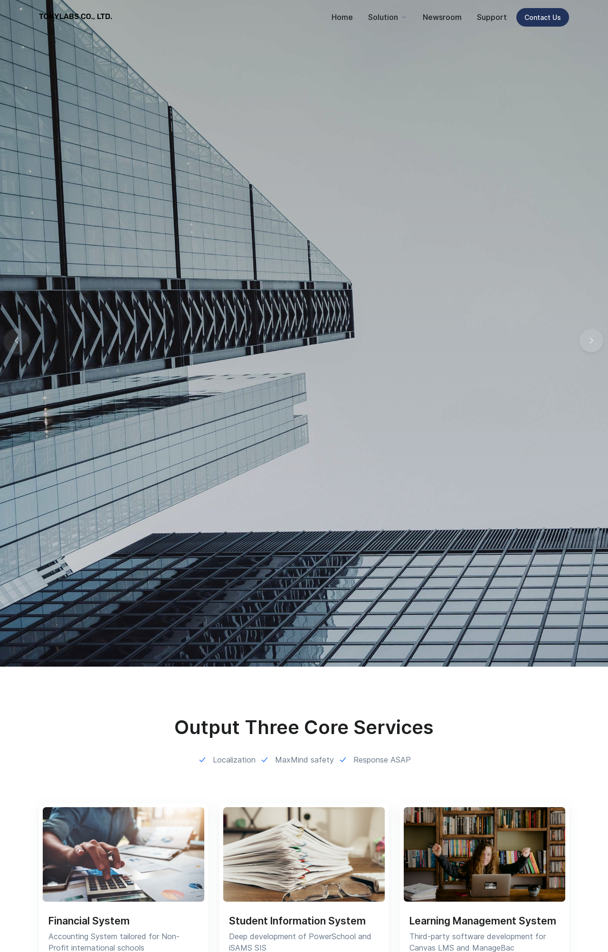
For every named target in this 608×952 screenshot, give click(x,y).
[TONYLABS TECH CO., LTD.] (77, 17)
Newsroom (442, 17)
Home (342, 17)
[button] (591, 340)
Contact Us (542, 17)
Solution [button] (383, 17)
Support (492, 17)
